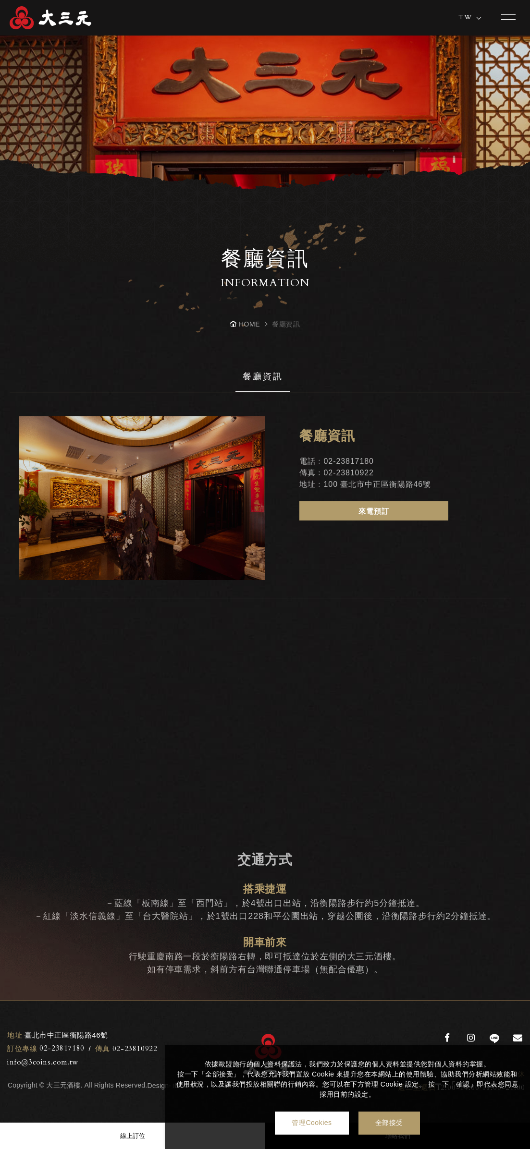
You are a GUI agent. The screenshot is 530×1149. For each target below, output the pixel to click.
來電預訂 (373, 511)
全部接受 (389, 1122)
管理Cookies (312, 1122)
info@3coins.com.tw (42, 1062)
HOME (249, 324)
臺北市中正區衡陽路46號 (57, 1035)
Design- (159, 1085)
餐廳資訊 (263, 376)
